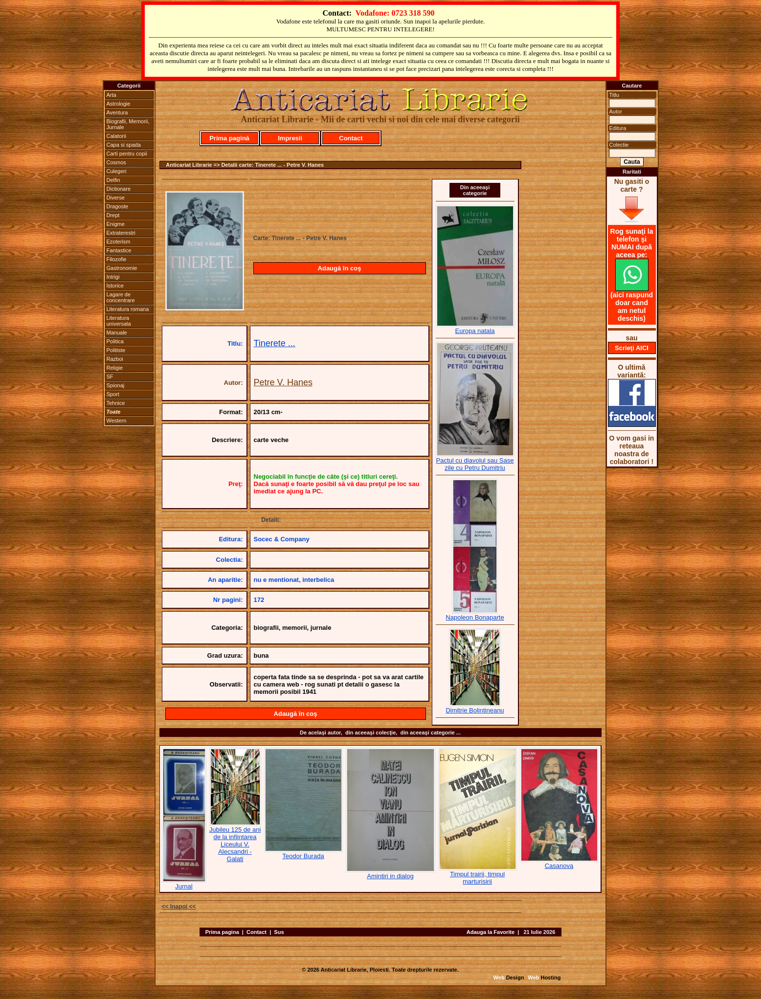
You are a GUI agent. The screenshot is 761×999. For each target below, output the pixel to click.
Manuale (117, 332)
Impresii (290, 138)
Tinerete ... (274, 343)
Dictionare (119, 189)
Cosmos (116, 162)
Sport (113, 394)
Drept (113, 215)
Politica (115, 341)
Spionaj (116, 385)
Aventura (117, 112)
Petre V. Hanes (283, 382)
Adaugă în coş (339, 268)
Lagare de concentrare (121, 297)
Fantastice (119, 250)
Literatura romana (128, 309)
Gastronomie (122, 268)
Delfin (113, 180)
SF (110, 376)
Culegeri (117, 171)
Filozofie (117, 259)
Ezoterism (119, 241)
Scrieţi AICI (632, 348)
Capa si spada (124, 145)
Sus (279, 932)
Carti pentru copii (127, 153)
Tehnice (116, 403)
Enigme (116, 224)
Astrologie (119, 104)
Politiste (116, 350)
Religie (115, 368)
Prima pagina (222, 932)
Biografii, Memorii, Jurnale (128, 124)
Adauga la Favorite (491, 932)
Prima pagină (229, 138)
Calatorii (116, 136)
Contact (350, 138)
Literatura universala (119, 321)
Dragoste (118, 206)
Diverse (116, 197)
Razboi (115, 359)
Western (117, 420)
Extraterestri (121, 233)
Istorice (115, 286)
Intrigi (113, 277)
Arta (111, 95)
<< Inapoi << (179, 906)
